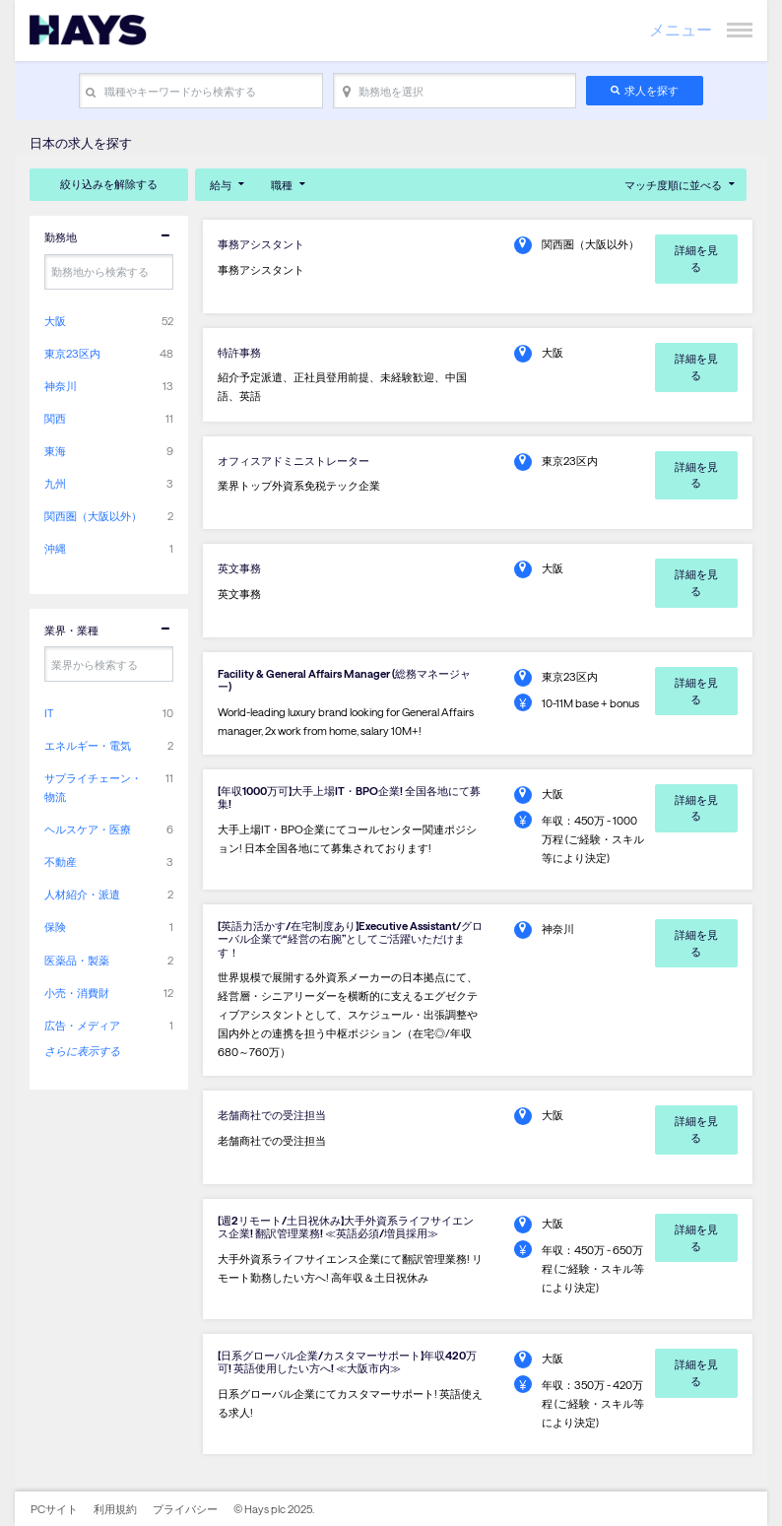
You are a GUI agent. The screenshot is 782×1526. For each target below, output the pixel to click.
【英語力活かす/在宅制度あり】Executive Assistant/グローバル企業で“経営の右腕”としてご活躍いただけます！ (350, 939)
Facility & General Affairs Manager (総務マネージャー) (344, 680)
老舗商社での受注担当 (272, 1114)
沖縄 (55, 548)
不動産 (60, 861)
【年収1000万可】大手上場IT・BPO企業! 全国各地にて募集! (349, 797)
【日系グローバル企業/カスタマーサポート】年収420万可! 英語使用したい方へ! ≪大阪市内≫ (347, 1361)
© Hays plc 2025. (273, 1508)
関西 (55, 418)
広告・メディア (82, 1025)
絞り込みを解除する (109, 183)
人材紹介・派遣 (82, 894)
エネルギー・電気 (87, 745)
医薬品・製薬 (76, 960)
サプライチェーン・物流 (93, 787)
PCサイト (54, 1508)
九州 (55, 483)
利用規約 (115, 1508)
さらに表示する (82, 1050)
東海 (55, 450)
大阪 (55, 320)
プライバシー (185, 1508)
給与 (220, 184)
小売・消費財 (76, 992)
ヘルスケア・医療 (87, 829)
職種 (282, 184)
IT (48, 712)
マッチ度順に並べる (673, 184)
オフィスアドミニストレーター (293, 460)
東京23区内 (72, 353)
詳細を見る (696, 258)
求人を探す (651, 90)
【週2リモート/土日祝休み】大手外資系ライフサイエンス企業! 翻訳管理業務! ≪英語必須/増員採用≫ (346, 1226)
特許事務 (239, 352)
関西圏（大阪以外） (93, 515)
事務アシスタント (261, 243)
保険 (55, 926)
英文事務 (239, 568)
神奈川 (60, 385)
